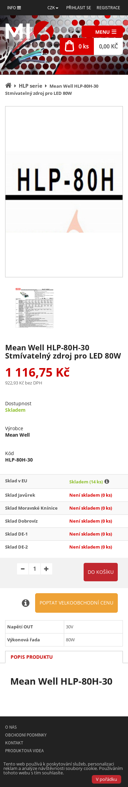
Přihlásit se (78, 8)
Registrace (108, 8)
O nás (11, 727)
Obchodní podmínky (25, 735)
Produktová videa (24, 751)
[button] (52, 7)
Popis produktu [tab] (32, 657)
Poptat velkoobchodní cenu (76, 602)
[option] (64, 191)
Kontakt (14, 743)
